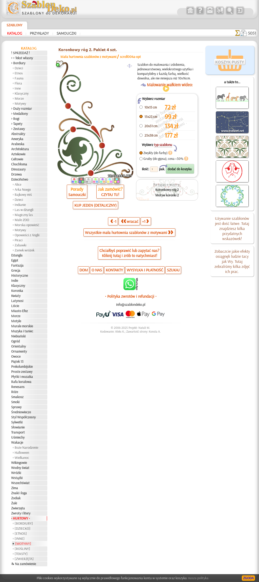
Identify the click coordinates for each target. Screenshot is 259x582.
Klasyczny (22, 93)
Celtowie (17, 159)
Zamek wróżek (24, 250)
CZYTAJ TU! (110, 194)
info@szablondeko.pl (130, 304)
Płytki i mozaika (22, 376)
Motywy (20, 103)
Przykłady (39, 33)
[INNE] (20, 538)
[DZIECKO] (22, 528)
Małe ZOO (22, 220)
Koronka (17, 290)
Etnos (19, 73)
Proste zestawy (21, 371)
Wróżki (16, 472)
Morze (19, 98)
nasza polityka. (198, 578)
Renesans (18, 386)
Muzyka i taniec (22, 331)
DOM (83, 269)
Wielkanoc (22, 457)
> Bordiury (18, 63)
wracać (129, 221)
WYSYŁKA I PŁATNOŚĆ (145, 269)
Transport (18, 432)
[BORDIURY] (24, 523)
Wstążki (17, 478)
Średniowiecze (21, 412)
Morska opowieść (27, 225)
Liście (15, 306)
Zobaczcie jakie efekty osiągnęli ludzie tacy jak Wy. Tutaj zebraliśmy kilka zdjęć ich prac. (232, 261)
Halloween (22, 452)
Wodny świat (20, 467)
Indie (14, 280)
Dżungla (17, 255)
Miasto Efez (19, 311)
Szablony (14, 25)
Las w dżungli (24, 209)
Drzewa (16, 174)
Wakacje (17, 442)
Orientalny (18, 346)
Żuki (14, 503)
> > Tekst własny (22, 58)
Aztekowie (18, 154)
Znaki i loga (19, 493)
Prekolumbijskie (22, 366)
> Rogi (15, 118)
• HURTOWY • (20, 518)
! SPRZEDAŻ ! (20, 53)
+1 (145, 221)
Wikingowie (19, 462)
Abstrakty (18, 134)
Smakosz (17, 397)
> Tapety (16, 123)
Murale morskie (22, 326)
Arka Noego (23, 189)
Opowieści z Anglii (27, 235)
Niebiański (18, 336)
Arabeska (17, 144)
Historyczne (19, 275)
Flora (18, 83)
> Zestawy (18, 128)
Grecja (15, 270)
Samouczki (66, 33)
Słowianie (18, 427)
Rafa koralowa (21, 381)
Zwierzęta (18, 508)
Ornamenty (19, 351)
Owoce (15, 356)
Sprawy (16, 407)
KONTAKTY (114, 269)
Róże (14, 392)
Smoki (15, 402)
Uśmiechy (18, 437)
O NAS (97, 269)
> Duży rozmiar (21, 108)
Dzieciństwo (19, 179)
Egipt (14, 260)
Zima (14, 488)
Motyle (16, 321)
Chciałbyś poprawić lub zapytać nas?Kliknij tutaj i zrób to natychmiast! (129, 253)
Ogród (15, 341)
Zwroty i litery (20, 513)
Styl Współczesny (23, 417)
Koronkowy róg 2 (167, 189)
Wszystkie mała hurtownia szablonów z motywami (129, 232)
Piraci (19, 240)
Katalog (14, 33)
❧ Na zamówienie (23, 564)
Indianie (20, 204)
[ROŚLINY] (22, 548)
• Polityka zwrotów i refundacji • (131, 296)
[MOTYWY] (23, 543)
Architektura (20, 149)
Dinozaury (18, 169)
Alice (18, 184)
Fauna (19, 78)
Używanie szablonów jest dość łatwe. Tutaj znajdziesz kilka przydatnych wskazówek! (232, 228)
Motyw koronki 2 (167, 195)
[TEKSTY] (21, 553)
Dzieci (19, 68)
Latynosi (17, 300)
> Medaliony (19, 113)
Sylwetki (17, 422)
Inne (18, 88)
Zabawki (20, 245)
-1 (113, 221)
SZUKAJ (173, 269)
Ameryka (17, 139)
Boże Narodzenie (26, 447)
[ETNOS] (21, 533)
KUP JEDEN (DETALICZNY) (95, 205)
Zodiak (15, 498)
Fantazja (17, 265)
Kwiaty (15, 295)
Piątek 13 (17, 361)
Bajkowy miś (23, 194)
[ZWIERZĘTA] (24, 558)
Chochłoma (19, 164)
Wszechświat (20, 483)
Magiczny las (24, 214)
